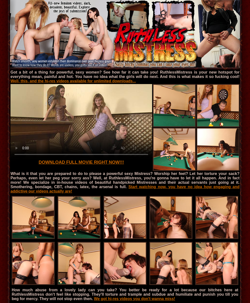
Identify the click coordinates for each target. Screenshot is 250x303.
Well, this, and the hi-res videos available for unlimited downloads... (73, 81)
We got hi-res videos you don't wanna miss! (134, 299)
